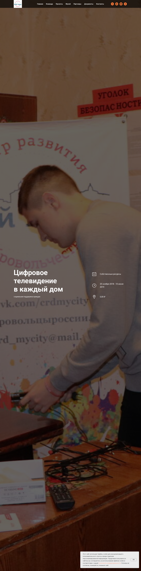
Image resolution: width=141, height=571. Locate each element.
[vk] (112, 3)
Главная (40, 4)
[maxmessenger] (116, 3)
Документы (88, 4)
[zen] (121, 3)
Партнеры (77, 4)
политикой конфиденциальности (110, 563)
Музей (68, 4)
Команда (49, 4)
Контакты (100, 4)
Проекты (59, 4)
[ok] (125, 3)
